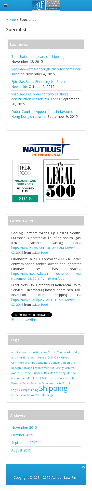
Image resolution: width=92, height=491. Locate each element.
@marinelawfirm (24, 319)
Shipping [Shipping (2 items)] (53, 388)
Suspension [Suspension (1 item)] (18, 395)
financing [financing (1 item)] (60, 373)
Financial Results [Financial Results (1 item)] (42, 373)
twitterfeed (40, 252)
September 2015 (24, 442)
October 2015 (22, 435)
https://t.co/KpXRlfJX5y (27, 299)
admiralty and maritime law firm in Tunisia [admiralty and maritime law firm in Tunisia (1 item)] (38, 352)
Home (11, 19)
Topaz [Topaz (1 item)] (30, 395)
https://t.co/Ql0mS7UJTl (28, 247)
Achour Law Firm (65, 477)
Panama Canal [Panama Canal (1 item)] (20, 383)
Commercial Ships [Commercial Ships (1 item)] (23, 362)
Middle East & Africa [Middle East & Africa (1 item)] (39, 378)
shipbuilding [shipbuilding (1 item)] (30, 390)
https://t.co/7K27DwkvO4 (29, 273)
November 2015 (24, 427)
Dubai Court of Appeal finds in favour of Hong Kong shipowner (43, 114)
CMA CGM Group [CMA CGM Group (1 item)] (58, 357)
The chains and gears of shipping (37, 56)
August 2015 (21, 450)
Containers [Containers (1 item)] (43, 362)
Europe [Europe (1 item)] (26, 373)
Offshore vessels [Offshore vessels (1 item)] (63, 378)
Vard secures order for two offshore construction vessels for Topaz (39, 96)
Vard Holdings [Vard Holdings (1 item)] (44, 395)
